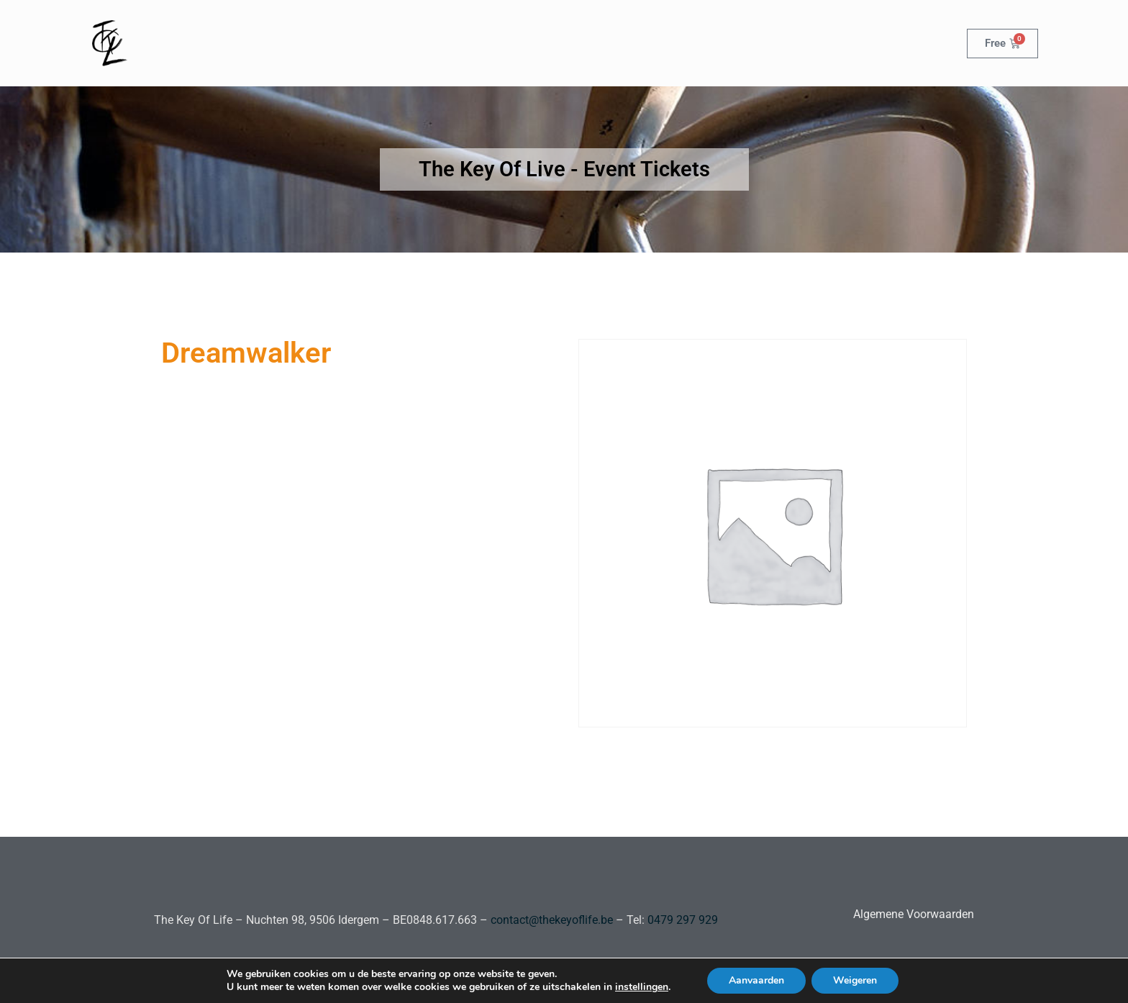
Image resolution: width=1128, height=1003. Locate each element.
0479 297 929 (681, 920)
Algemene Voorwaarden (913, 914)
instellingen (641, 987)
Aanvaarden (756, 980)
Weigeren (855, 980)
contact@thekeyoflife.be (552, 920)
